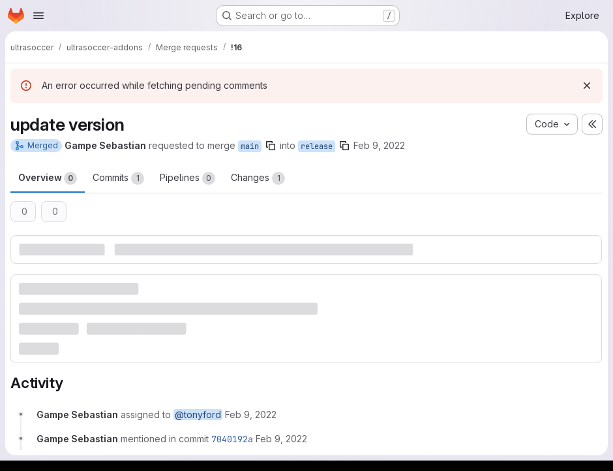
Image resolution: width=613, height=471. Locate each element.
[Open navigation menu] (38, 15)
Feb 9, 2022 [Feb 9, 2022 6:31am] (379, 145)
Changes (258, 178)
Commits (118, 178)
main (250, 146)
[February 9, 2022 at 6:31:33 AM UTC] (281, 438)
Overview (47, 178)
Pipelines (187, 178)
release (317, 146)
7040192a (232, 439)
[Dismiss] (587, 85)
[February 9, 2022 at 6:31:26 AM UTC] (251, 414)
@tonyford (198, 414)
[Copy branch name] (270, 146)
